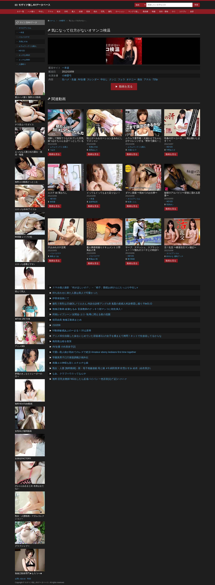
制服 (153, 11)
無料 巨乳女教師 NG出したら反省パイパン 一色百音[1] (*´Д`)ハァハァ (89, 379)
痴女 (140, 79)
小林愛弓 (62, 21)
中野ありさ (170, 150)
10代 (66, 11)
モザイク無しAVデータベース (34, 5)
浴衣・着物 (163, 11)
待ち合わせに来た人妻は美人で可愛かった (75, 293)
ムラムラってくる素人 (59, 147)
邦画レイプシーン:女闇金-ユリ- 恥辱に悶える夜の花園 (81, 314)
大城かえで (132, 150)
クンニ (112, 79)
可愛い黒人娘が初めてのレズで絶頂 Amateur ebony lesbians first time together (94, 352)
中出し (41, 11)
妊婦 (81, 11)
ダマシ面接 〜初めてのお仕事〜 (141, 192)
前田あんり (93, 150)
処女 (58, 11)
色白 (95, 11)
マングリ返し (133, 11)
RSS (29, 579)
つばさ (52, 150)
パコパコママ (55, 253)
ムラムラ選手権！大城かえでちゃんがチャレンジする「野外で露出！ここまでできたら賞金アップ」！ (143, 141)
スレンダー (93, 79)
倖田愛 (52, 202)
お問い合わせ (20, 579)
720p (155, 79)
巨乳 (103, 11)
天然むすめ (93, 147)
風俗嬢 (145, 11)
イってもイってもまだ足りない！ (103, 192)
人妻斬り (22, 64)
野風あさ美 (93, 259)
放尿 (192, 11)
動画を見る (126, 86)
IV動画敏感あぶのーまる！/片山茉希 (71, 330)
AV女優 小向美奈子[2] (63, 346)
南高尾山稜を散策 (62, 341)
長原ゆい (169, 204)
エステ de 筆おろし (57, 192)
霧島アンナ (178, 256)
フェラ (121, 79)
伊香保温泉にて (60, 298)
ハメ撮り (31, 11)
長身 (88, 11)
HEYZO (169, 147)
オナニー (131, 79)
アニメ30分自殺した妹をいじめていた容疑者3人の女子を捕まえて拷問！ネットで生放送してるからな (107, 336)
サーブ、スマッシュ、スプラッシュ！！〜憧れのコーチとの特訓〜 (142, 248)
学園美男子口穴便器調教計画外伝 (70, 357)
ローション (120, 11)
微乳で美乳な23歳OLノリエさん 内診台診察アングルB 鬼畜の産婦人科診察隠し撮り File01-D (102, 303)
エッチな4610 (24, 55)
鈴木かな (169, 256)
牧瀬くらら (132, 202)
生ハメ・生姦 (69, 79)
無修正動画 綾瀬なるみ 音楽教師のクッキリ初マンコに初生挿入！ (87, 309)
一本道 (65, 68)
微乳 (110, 11)
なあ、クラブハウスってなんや (69, 373)
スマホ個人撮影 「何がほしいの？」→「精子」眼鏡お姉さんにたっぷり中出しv (95, 287)
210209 (56, 325)
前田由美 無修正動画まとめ (67, 320)
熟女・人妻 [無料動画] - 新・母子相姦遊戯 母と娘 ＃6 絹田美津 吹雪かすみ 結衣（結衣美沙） (102, 368)
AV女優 (82, 79)
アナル (50, 11)
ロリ (173, 11)
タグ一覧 (20, 11)
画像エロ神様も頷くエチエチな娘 (70, 363)
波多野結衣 (93, 202)
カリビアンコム (134, 199)
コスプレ (182, 11)
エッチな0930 (24, 60)
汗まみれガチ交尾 (57, 247)
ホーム (52, 21)
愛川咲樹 (131, 259)
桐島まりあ (54, 256)
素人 (73, 11)
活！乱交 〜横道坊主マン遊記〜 (180, 247)
